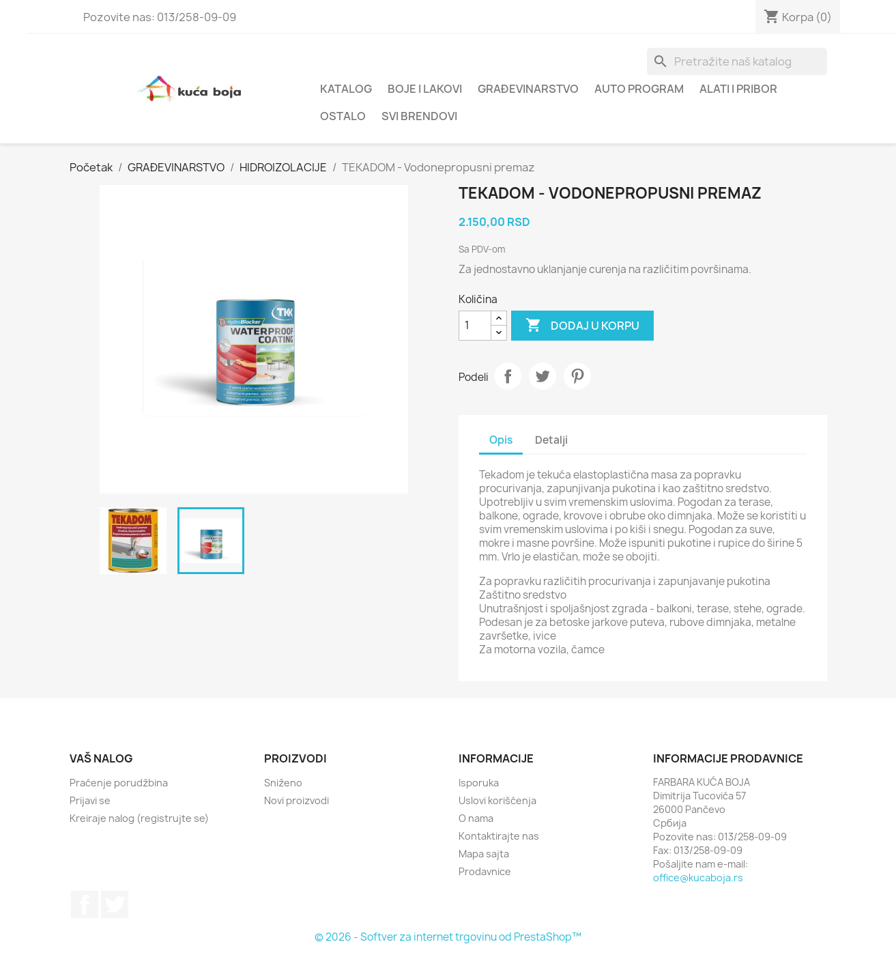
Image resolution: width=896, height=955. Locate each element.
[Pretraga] (737, 61)
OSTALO (343, 116)
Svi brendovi (419, 116)
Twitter (114, 904)
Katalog (346, 88)
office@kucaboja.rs (698, 877)
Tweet (542, 376)
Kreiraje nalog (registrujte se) (139, 818)
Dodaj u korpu (582, 325)
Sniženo (283, 782)
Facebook (84, 904)
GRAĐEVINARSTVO (528, 88)
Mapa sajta (484, 853)
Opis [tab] (500, 440)
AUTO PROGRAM (639, 88)
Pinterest (577, 376)
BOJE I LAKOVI (425, 88)
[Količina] (475, 326)
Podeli (507, 376)
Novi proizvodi (296, 800)
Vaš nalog (101, 758)
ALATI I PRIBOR (738, 88)
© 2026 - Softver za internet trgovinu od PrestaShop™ (448, 937)
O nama (476, 818)
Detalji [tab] (551, 440)
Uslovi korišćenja (497, 800)
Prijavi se (90, 800)
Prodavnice (485, 871)
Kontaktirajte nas (499, 835)
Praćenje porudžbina (119, 782)
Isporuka (479, 782)
